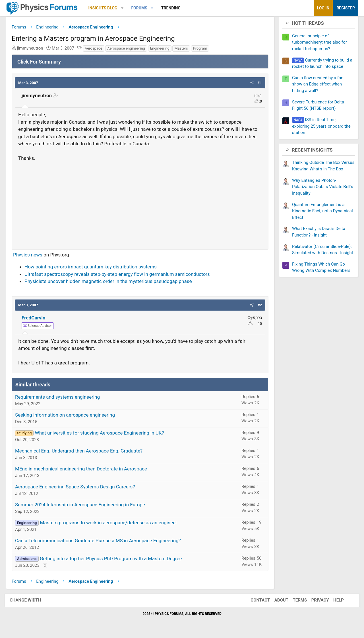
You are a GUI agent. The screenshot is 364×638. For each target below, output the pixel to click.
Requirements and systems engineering (61, 399)
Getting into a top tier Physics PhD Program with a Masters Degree (115, 560)
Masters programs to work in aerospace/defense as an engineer (112, 524)
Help (333, 602)
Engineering (164, 50)
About (276, 602)
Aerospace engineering (130, 50)
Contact (254, 602)
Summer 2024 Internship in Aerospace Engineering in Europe (84, 506)
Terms (294, 602)
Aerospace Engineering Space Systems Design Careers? (79, 489)
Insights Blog (107, 8)
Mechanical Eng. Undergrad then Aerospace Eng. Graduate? (83, 453)
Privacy (314, 602)
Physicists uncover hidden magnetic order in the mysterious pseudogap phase (112, 283)
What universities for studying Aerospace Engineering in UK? (103, 435)
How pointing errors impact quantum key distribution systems (95, 269)
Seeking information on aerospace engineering (69, 417)
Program (204, 50)
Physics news (32, 257)
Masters (185, 50)
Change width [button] (31, 602)
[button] (126, 8)
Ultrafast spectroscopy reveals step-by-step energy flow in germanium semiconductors (121, 276)
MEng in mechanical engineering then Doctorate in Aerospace (85, 471)
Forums (143, 8)
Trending (175, 8)
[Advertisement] (140, 205)
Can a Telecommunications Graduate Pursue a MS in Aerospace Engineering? (102, 542)
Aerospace (98, 50)
